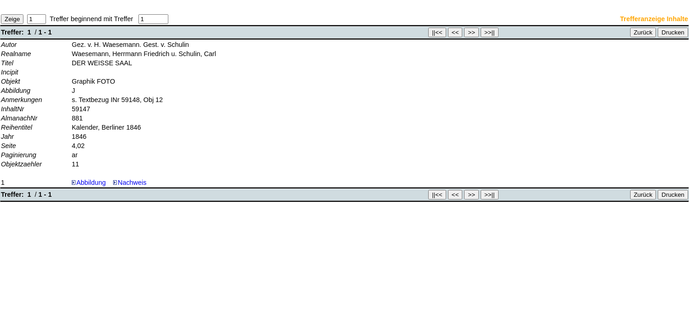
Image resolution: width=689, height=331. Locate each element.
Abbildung (91, 182)
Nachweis (129, 182)
